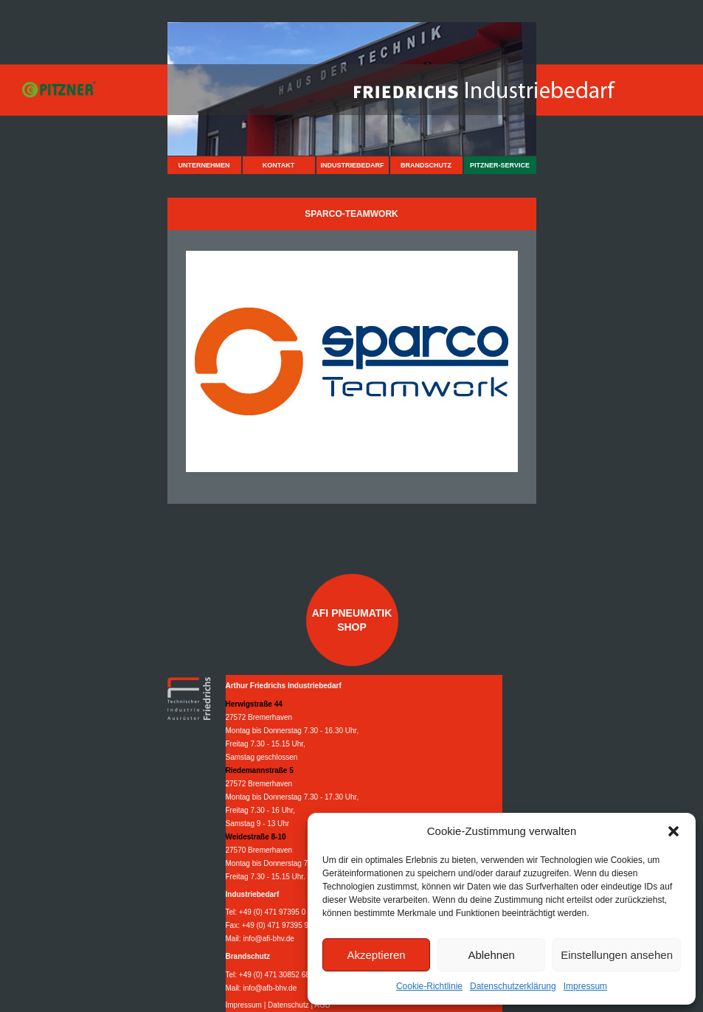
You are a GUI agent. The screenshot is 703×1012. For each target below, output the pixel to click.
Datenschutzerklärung (513, 986)
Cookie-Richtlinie (429, 986)
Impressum (585, 986)
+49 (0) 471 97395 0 (272, 912)
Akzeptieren (376, 955)
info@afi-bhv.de (268, 939)
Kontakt (278, 165)
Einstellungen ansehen (617, 955)
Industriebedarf (352, 165)
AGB (322, 1005)
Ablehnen (491, 955)
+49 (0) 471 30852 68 (274, 975)
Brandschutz (426, 165)
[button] (673, 831)
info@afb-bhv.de (270, 988)
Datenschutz (288, 1005)
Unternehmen (203, 165)
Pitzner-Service (500, 165)
